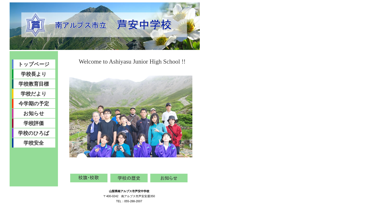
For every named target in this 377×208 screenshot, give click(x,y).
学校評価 (34, 123)
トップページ (34, 64)
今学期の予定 (34, 103)
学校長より (34, 74)
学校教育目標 (34, 84)
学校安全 (34, 143)
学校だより (34, 93)
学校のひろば (33, 133)
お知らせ (33, 113)
